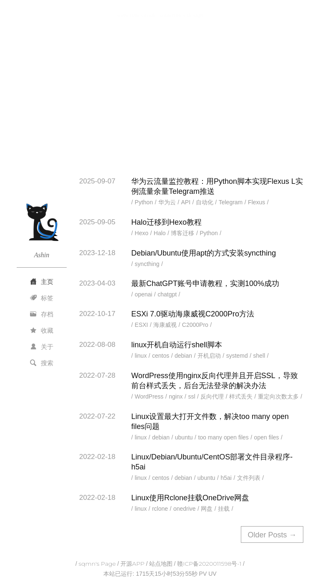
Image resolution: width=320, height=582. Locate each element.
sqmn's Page (97, 563)
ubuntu (184, 437)
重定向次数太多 (278, 396)
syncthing (147, 264)
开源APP (132, 563)
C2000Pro (195, 324)
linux (141, 355)
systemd (237, 355)
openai (143, 294)
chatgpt (167, 294)
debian (183, 355)
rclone (160, 508)
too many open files (223, 437)
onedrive (184, 508)
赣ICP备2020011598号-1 (209, 563)
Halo (160, 233)
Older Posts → (272, 535)
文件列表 (248, 477)
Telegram (231, 202)
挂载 (224, 508)
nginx (175, 396)
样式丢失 (240, 396)
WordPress (149, 396)
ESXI (141, 324)
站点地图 (160, 563)
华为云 (167, 202)
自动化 (204, 202)
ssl (191, 396)
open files (266, 437)
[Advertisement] (160, 101)
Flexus (256, 202)
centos (160, 355)
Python (144, 202)
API (186, 202)
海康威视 (165, 324)
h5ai (225, 477)
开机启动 (209, 355)
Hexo (141, 233)
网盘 (206, 508)
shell (259, 355)
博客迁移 (182, 233)
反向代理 (212, 396)
